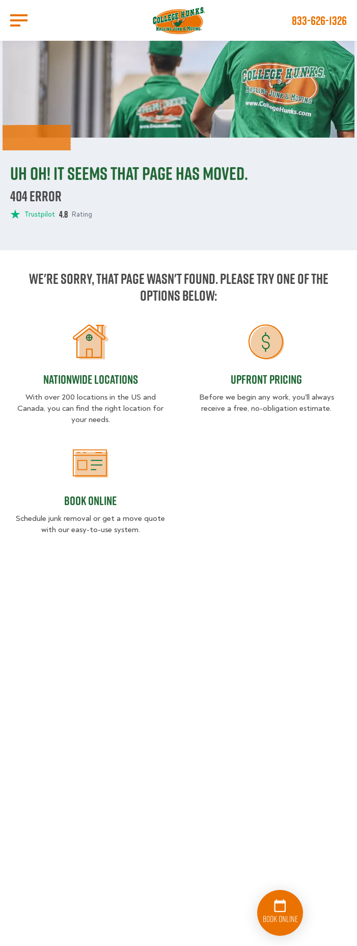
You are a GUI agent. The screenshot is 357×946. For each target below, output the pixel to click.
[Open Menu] (19, 20)
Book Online (90, 500)
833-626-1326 (319, 20)
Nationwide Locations (90, 379)
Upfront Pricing (266, 379)
